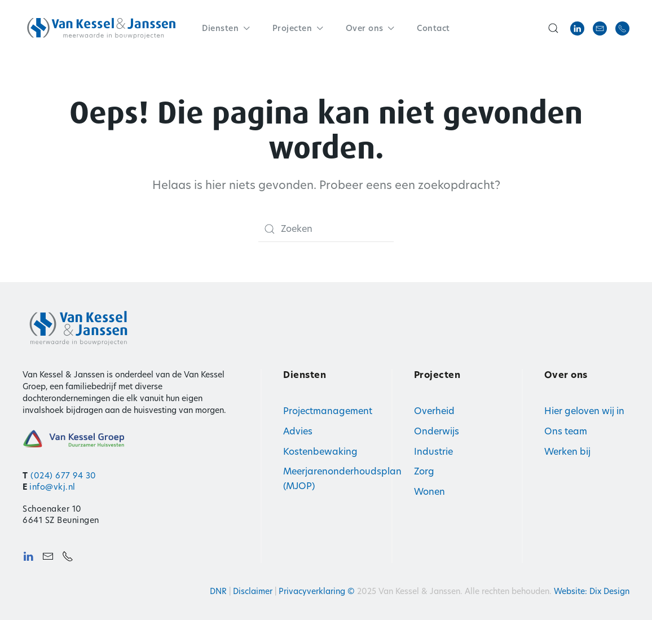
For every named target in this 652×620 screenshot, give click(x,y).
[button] (553, 28)
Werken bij (567, 451)
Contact (433, 28)
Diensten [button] (226, 28)
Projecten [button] (297, 28)
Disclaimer (252, 591)
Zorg (424, 471)
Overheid (434, 410)
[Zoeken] (326, 229)
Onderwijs (436, 431)
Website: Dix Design (591, 591)
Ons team (565, 431)
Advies (297, 431)
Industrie (433, 451)
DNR (218, 591)
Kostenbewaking (320, 451)
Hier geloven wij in (584, 410)
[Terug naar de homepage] (101, 28)
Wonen (429, 491)
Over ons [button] (370, 28)
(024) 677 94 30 (63, 475)
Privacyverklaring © (318, 591)
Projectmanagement (327, 410)
